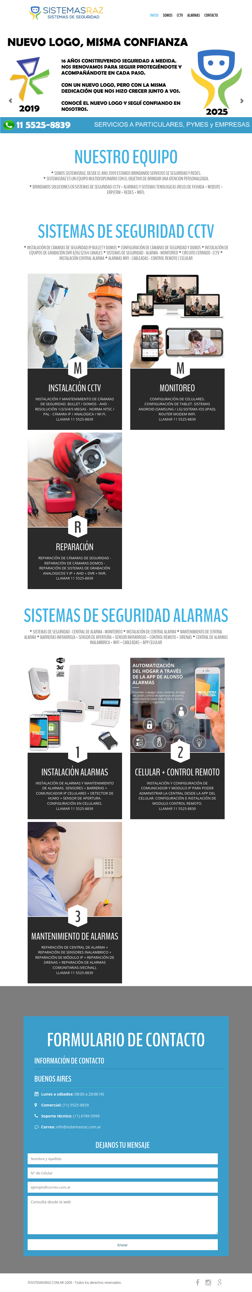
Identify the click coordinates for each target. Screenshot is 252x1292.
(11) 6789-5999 (86, 1116)
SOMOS (167, 15)
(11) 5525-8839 (75, 1105)
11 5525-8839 (82, 419)
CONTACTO (211, 15)
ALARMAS (193, 15)
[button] (6, 83)
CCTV (180, 15)
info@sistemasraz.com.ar (78, 1126)
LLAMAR (63, 419)
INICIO (154, 15)
